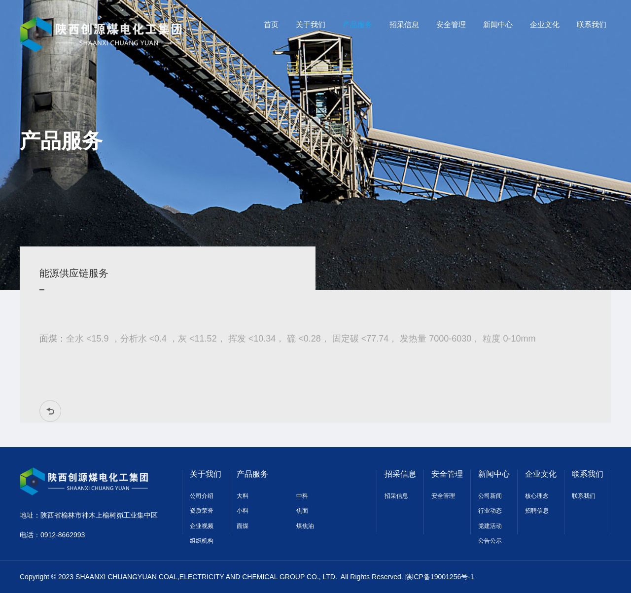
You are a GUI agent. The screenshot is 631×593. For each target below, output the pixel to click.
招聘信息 (537, 510)
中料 (302, 495)
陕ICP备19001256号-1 (439, 577)
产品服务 (252, 474)
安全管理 (447, 474)
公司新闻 (490, 495)
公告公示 (490, 540)
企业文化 (541, 474)
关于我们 (205, 474)
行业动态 (490, 510)
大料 (242, 495)
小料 (242, 510)
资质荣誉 (201, 510)
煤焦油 (305, 526)
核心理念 (537, 495)
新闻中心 (494, 474)
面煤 (242, 526)
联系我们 (587, 474)
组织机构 (201, 540)
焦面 (302, 510)
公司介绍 (201, 495)
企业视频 (201, 526)
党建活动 (490, 526)
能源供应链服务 (72, 273)
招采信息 (400, 474)
